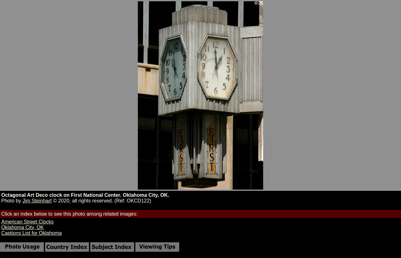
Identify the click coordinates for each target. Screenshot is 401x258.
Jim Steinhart (37, 200)
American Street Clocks (27, 221)
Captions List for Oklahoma (31, 233)
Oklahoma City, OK (22, 227)
